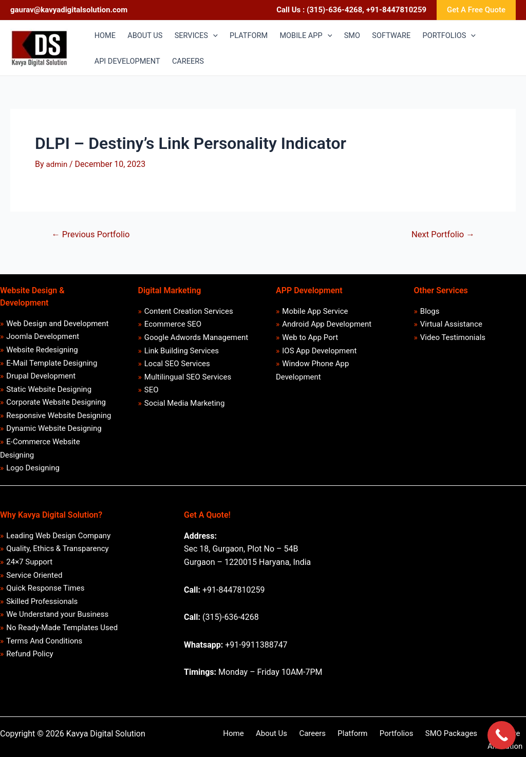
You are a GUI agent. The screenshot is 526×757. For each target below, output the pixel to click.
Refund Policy (30, 665)
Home (222, 739)
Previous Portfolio (92, 234)
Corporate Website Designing (56, 406)
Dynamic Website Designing (54, 433)
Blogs (430, 311)
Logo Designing (33, 474)
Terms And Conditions (45, 651)
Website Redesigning (43, 351)
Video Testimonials (452, 339)
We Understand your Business (58, 624)
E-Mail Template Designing (52, 365)
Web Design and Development (58, 324)
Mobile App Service (315, 311)
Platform (328, 739)
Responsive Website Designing (59, 419)
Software (468, 739)
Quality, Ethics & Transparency (58, 556)
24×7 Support (30, 569)
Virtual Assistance (451, 325)
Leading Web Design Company (59, 542)
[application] (216, 35)
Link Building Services (181, 352)
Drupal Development (41, 379)
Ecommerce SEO (172, 325)
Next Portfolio (442, 234)
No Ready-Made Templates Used (62, 637)
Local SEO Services (177, 366)
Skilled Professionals (42, 610)
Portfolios (368, 739)
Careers (292, 739)
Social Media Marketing (184, 407)
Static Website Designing (49, 392)
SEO (151, 394)
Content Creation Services (188, 311)
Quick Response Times (46, 597)
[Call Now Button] (501, 735)
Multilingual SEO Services (187, 380)
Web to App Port (311, 339)
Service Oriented (35, 583)
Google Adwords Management (196, 339)
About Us (256, 739)
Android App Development (327, 325)
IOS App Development (320, 352)
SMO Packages (418, 739)
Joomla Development (43, 338)
